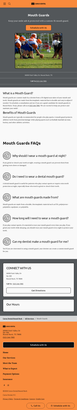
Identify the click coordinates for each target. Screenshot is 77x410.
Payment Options (11, 374)
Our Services (9, 358)
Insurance (7, 379)
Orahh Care (40, 399)
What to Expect (10, 368)
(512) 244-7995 (41, 81)
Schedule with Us (38, 27)
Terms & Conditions (21, 399)
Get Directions (38, 290)
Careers (32, 399)
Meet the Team (10, 363)
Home (5, 352)
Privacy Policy (8, 399)
